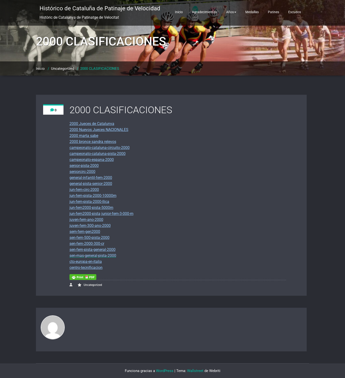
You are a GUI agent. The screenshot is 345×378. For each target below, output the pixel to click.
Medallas (252, 12)
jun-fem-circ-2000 (84, 189)
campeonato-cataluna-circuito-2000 (99, 147)
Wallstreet (195, 371)
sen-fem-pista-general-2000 (92, 249)
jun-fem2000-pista (84, 213)
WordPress (164, 371)
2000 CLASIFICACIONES (99, 68)
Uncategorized (62, 68)
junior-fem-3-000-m (117, 213)
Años (231, 12)
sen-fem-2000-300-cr (86, 243)
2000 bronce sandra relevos (92, 141)
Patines (273, 12)
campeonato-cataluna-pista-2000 (97, 153)
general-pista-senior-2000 (90, 183)
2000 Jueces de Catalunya (91, 123)
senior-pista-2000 (84, 165)
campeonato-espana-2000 (91, 159)
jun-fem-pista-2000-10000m (92, 195)
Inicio (179, 12)
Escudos (294, 12)
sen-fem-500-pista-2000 (89, 237)
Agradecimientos (204, 12)
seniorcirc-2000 (82, 171)
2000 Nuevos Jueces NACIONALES (98, 129)
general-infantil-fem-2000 (90, 177)
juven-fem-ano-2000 (86, 219)
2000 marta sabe (83, 135)
